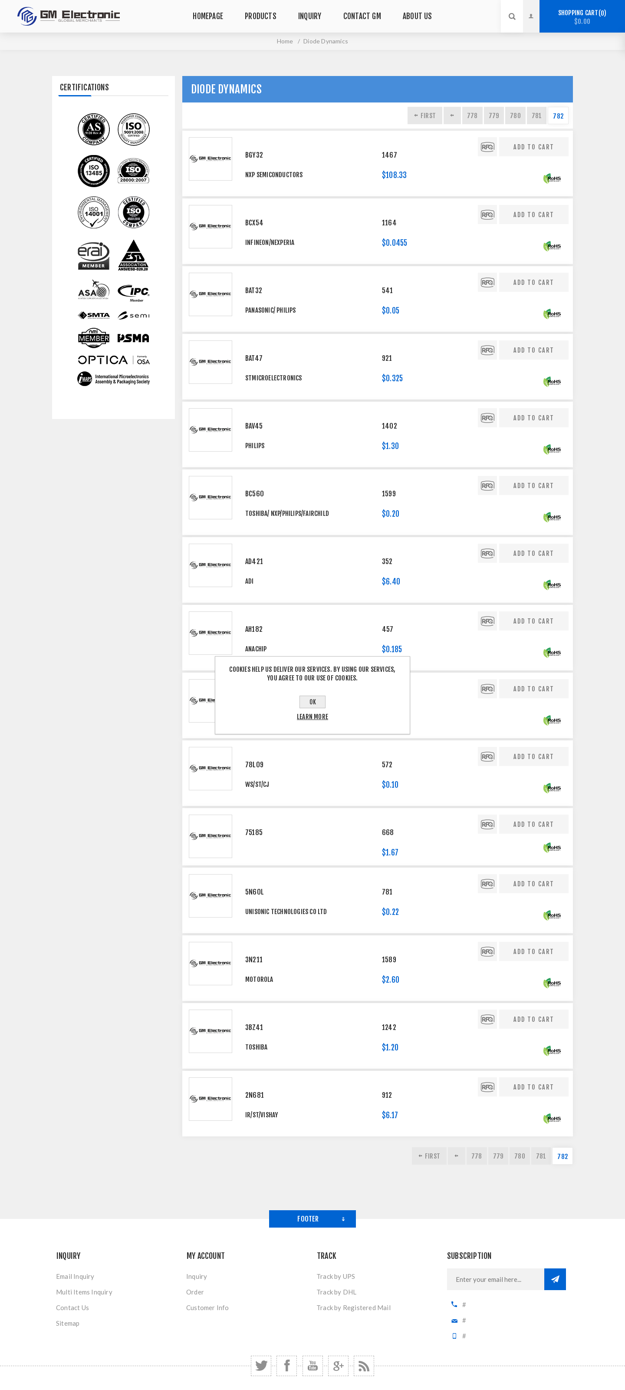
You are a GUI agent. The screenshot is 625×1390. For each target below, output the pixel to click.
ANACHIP (255, 649)
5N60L (254, 892)
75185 (254, 832)
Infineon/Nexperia (269, 242)
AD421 (254, 561)
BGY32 (254, 155)
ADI (249, 581)
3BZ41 (254, 1027)
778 (472, 116)
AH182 (254, 629)
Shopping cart (582, 17)
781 (537, 116)
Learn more (312, 717)
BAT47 (254, 358)
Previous (452, 115)
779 (494, 116)
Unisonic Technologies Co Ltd (286, 912)
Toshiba (256, 1047)
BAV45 (254, 426)
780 (515, 116)
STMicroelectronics (273, 378)
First (428, 116)
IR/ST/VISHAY (261, 1115)
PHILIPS (254, 446)
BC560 (254, 493)
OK (312, 702)
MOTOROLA (259, 979)
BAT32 (253, 290)
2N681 (254, 1095)
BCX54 (254, 222)
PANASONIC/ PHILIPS (270, 310)
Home (285, 41)
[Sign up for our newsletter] (495, 1279)
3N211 (254, 959)
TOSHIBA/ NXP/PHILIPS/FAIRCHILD (287, 513)
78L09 (254, 764)
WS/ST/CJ (257, 784)
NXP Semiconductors (274, 175)
